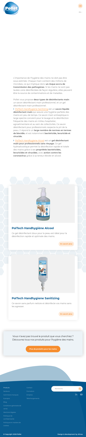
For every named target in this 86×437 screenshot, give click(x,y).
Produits (26, 45)
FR (80, 12)
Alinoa (80, 434)
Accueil (17, 45)
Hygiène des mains (41, 45)
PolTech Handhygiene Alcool (29, 140)
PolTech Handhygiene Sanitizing (31, 109)
